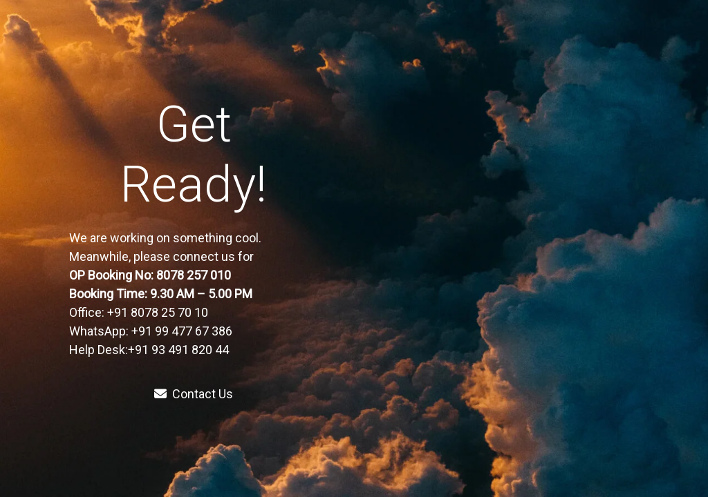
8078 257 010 (195, 275)
